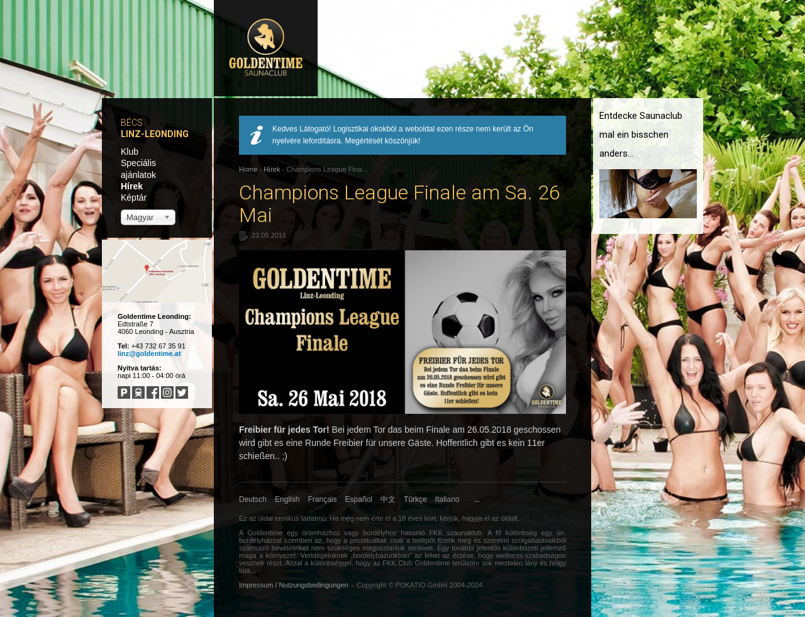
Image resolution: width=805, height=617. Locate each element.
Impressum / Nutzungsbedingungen (293, 585)
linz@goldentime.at (149, 353)
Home (248, 169)
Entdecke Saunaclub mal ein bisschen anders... (640, 134)
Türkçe (415, 499)
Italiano (447, 499)
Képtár (134, 197)
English (287, 499)
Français (322, 499)
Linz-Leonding (155, 134)
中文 (388, 499)
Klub (129, 152)
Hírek (132, 186)
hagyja (472, 518)
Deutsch (253, 499)
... (477, 499)
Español (358, 499)
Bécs (132, 123)
